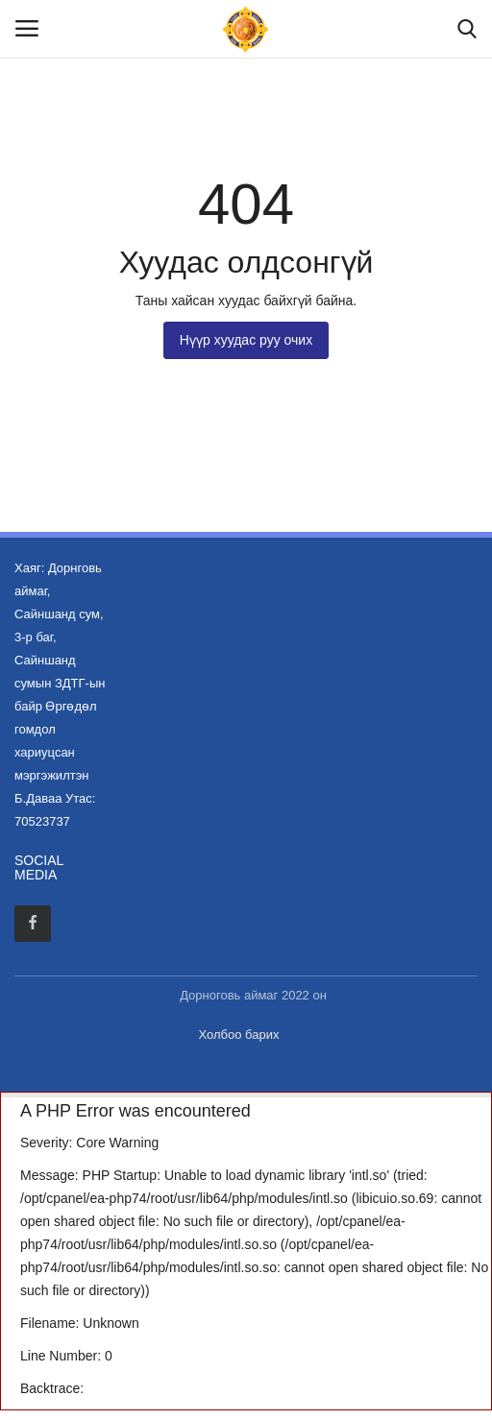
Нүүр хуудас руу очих (246, 340)
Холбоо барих (239, 1034)
